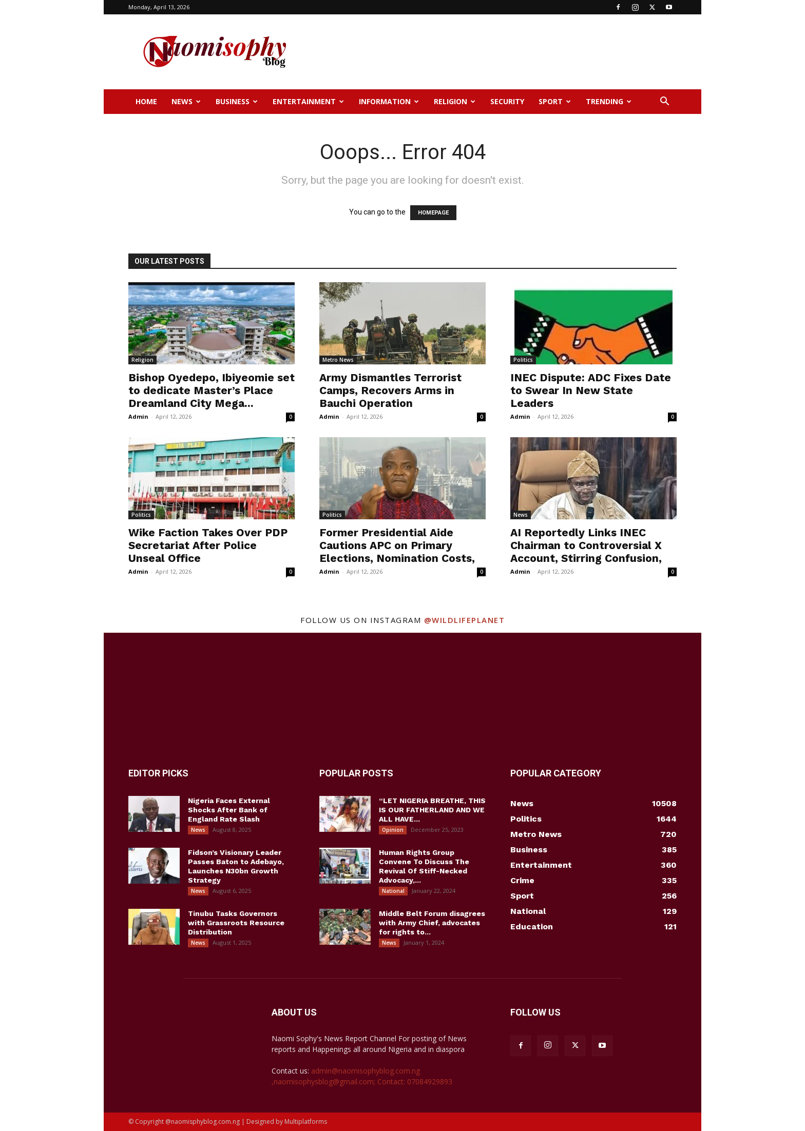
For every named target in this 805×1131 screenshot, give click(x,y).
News (186, 101)
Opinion (393, 829)
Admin (138, 416)
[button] (664, 102)
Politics (523, 359)
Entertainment (308, 101)
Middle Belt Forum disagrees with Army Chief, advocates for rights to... (432, 922)
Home (146, 101)
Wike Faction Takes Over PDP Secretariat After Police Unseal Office (208, 545)
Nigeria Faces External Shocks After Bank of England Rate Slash (229, 809)
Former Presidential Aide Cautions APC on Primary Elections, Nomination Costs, (397, 545)
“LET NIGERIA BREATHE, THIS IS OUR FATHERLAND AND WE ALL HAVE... (432, 809)
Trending (608, 101)
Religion (454, 101)
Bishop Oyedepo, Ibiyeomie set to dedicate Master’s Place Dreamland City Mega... (211, 390)
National (393, 890)
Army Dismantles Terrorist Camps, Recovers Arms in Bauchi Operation (390, 390)
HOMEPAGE (433, 212)
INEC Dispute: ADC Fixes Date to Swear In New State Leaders (590, 390)
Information (389, 101)
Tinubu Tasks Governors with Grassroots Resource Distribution (236, 922)
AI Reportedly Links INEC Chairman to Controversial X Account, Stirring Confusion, (586, 545)
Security (507, 101)
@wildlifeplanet (464, 620)
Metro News (338, 359)
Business (237, 101)
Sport (555, 101)
